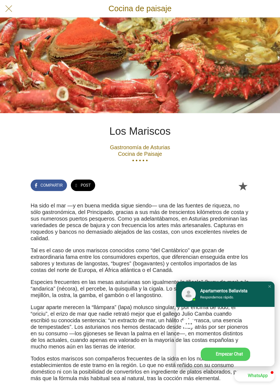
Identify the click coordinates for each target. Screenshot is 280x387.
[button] (269, 286)
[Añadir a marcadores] (242, 185)
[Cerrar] (8, 8)
